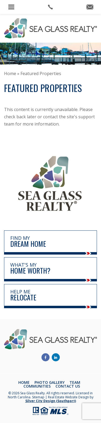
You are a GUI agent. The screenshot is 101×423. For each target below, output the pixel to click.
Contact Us (67, 386)
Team (74, 382)
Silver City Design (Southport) (50, 401)
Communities (37, 386)
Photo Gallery (49, 382)
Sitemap (38, 397)
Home (24, 382)
